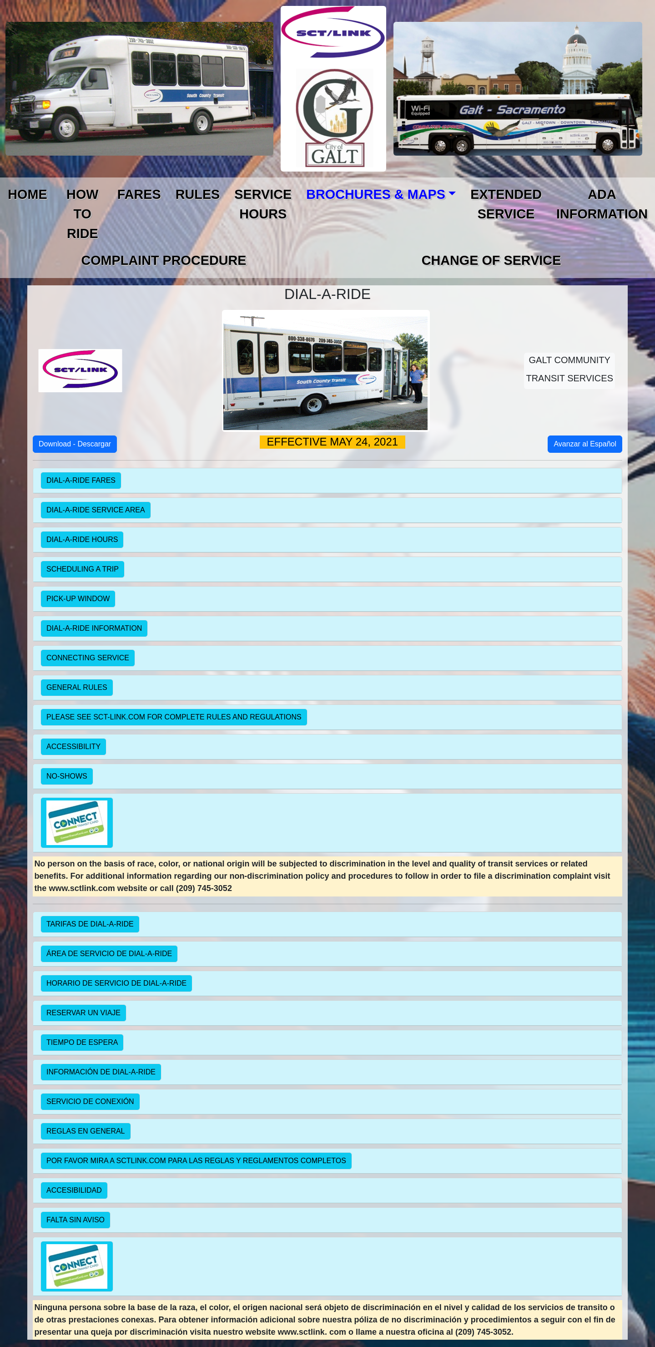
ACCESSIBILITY (73, 746)
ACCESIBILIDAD (74, 1190)
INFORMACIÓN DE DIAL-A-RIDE (101, 1072)
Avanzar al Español (585, 444)
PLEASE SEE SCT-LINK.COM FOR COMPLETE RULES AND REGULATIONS (174, 717)
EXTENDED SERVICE (506, 204)
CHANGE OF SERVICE (491, 260)
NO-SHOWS (66, 776)
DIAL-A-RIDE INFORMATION (94, 628)
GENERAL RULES (76, 687)
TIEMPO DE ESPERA (82, 1042)
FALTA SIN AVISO (75, 1220)
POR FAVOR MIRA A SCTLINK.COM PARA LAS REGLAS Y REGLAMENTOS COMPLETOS (196, 1161)
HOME (27, 194)
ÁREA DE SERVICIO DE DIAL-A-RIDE (109, 953)
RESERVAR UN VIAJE (83, 1013)
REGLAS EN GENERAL (85, 1131)
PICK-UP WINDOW (78, 599)
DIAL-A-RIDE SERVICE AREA (95, 510)
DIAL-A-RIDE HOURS (82, 539)
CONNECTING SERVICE (87, 658)
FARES (139, 194)
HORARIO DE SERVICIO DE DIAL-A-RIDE (116, 983)
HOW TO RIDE (82, 214)
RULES (198, 194)
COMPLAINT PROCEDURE (163, 260)
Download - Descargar (75, 444)
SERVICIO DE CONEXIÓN (90, 1101)
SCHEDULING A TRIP (82, 569)
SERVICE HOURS (263, 204)
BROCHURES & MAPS (375, 194)
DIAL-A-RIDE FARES (81, 480)
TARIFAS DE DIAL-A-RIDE (90, 924)
